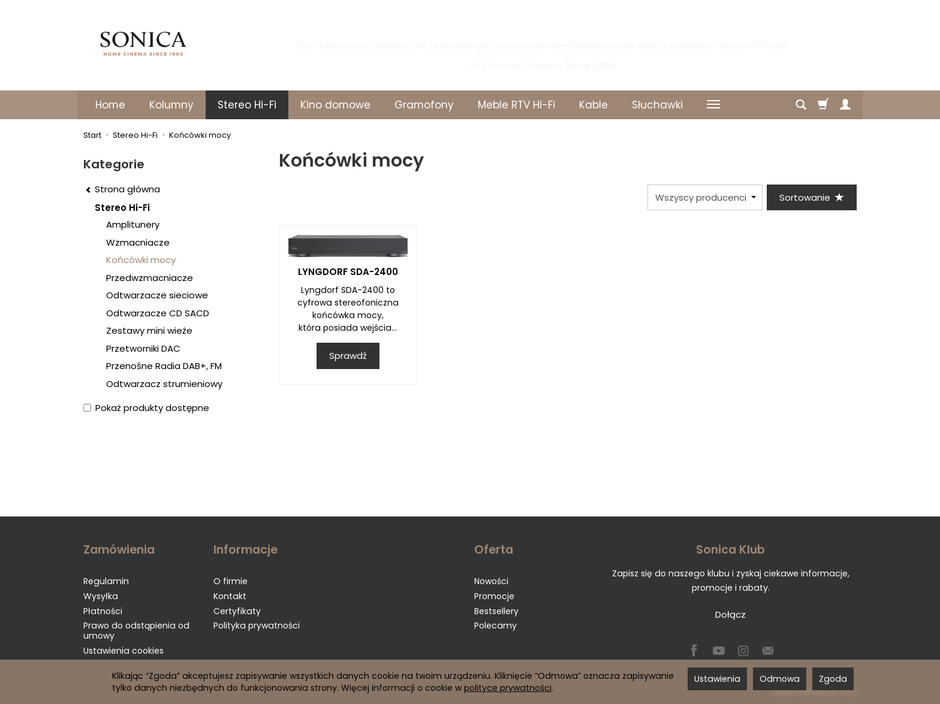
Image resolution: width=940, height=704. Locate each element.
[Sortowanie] (812, 197)
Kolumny (171, 105)
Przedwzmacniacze (149, 277)
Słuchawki (657, 105)
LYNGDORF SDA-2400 (348, 271)
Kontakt (229, 596)
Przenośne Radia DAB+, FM (164, 365)
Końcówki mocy (141, 259)
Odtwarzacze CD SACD (157, 313)
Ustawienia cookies (123, 651)
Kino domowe (335, 105)
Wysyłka (100, 596)
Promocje (494, 596)
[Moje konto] (845, 104)
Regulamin (106, 581)
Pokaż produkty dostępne (146, 407)
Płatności (102, 611)
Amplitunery (132, 224)
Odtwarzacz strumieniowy (164, 383)
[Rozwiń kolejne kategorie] (713, 104)
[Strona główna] (143, 44)
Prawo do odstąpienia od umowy (136, 631)
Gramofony (424, 105)
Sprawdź (348, 355)
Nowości (491, 581)
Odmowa (780, 679)
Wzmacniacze (138, 242)
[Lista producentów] (705, 197)
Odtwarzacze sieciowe (157, 295)
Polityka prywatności (256, 626)
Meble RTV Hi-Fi (516, 105)
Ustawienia (717, 679)
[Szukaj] (801, 104)
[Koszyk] (823, 104)
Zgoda (833, 679)
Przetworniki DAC (143, 348)
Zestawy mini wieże (149, 330)
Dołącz (730, 614)
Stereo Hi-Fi (247, 105)
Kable (593, 105)
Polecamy (495, 626)
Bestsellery (496, 611)
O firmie (230, 581)
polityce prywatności (508, 688)
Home (110, 105)
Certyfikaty (237, 611)
